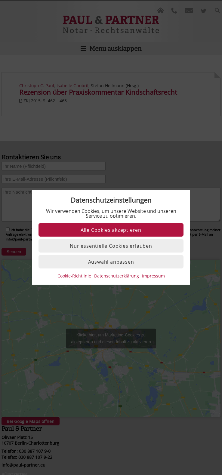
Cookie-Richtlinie (74, 276)
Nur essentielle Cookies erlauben (111, 246)
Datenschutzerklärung (116, 276)
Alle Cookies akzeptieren (111, 230)
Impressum (153, 276)
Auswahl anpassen (111, 262)
